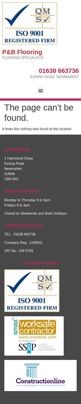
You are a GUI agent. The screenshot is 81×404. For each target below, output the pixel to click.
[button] (40, 90)
